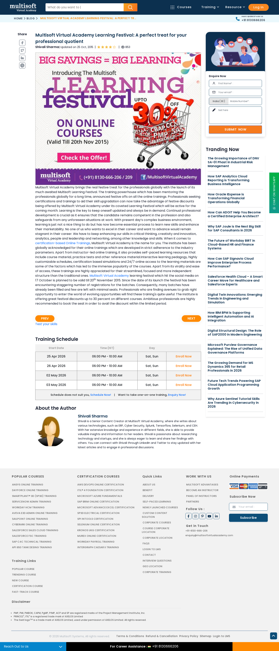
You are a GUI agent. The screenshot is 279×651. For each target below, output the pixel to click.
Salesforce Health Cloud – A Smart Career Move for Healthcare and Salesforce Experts (235, 280)
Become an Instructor (202, 490)
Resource (235, 7)
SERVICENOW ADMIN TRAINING (31, 501)
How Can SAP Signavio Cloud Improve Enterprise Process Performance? (231, 262)
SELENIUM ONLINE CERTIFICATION (98, 524)
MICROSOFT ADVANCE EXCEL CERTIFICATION (105, 507)
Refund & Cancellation (162, 636)
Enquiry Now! (177, 395)
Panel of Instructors (201, 496)
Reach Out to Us (16, 646)
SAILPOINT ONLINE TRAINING (30, 519)
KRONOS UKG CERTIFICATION (96, 530)
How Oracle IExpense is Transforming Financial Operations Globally (226, 198)
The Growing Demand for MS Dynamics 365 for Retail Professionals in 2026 (230, 367)
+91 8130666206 (253, 20)
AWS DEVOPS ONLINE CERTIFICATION (100, 484)
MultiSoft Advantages (202, 484)
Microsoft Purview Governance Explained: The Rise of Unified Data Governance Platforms (235, 349)
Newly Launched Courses (160, 507)
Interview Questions (157, 561)
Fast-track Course (25, 592)
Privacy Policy (188, 636)
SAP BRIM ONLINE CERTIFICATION (98, 501)
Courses (181, 7)
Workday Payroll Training (96, 542)
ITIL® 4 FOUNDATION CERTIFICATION (100, 490)
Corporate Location (157, 538)
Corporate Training (157, 572)
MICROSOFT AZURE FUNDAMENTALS (99, 496)
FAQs (146, 543)
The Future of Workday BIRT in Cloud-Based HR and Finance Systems (231, 244)
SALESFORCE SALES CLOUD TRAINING (35, 530)
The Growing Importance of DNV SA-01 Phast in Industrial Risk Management (233, 162)
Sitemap (205, 636)
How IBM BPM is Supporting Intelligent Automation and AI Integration (231, 316)
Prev (45, 318)
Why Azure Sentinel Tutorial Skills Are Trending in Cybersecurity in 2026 (234, 403)
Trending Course (24, 574)
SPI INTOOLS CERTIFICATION (95, 519)
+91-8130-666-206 (196, 530)
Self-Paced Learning (157, 501)
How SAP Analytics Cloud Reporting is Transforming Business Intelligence (228, 180)
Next (191, 318)
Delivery (148, 496)
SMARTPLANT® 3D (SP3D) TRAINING (34, 496)
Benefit (147, 490)
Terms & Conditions (130, 636)
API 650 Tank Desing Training (32, 547)
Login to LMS (152, 549)
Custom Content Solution (154, 515)
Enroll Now (184, 356)
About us (149, 484)
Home (18, 18)
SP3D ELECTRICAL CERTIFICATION (98, 513)
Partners (192, 501)
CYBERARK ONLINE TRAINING (30, 524)
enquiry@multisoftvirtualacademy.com (209, 535)
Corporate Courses (157, 522)
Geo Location (152, 566)
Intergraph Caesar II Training (98, 547)
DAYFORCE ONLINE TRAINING (30, 490)
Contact (149, 555)
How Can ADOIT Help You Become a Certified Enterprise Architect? (234, 214)
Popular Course (23, 569)
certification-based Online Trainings (62, 243)
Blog (31, 18)
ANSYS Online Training (27, 484)
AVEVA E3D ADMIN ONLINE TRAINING (35, 513)
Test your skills (46, 324)
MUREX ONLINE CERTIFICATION (96, 536)
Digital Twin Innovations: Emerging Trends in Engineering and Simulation (235, 298)
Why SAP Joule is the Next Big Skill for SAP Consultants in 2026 (234, 228)
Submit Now (235, 129)
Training (210, 7)
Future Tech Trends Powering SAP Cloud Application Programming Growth (234, 385)
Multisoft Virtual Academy (109, 275)
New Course (20, 580)
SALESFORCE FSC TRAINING (29, 536)
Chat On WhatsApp (274, 192)
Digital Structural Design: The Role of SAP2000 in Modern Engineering (235, 333)
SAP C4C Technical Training (32, 542)
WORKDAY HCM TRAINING (28, 507)
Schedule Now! (100, 395)
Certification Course (27, 586)
